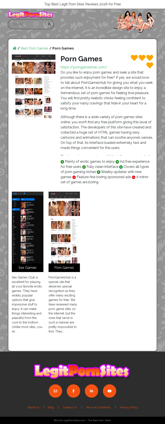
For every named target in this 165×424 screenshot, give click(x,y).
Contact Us (70, 407)
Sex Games (27, 268)
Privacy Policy (129, 407)
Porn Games (64, 268)
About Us (33, 407)
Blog (51, 407)
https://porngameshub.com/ (84, 67)
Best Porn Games (34, 48)
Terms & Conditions (98, 407)
